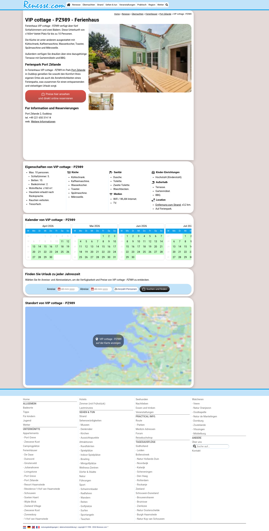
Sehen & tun (111, 4)
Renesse (76, 4)
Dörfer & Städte (87, 472)
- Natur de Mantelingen (204, 416)
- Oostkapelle (199, 412)
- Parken (140, 424)
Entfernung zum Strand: (168, 204)
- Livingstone (30, 471)
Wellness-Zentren (88, 467)
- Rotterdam (142, 480)
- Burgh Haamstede (146, 514)
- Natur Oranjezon (201, 408)
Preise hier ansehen (55, 96)
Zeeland (140, 489)
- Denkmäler (85, 429)
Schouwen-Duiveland (147, 493)
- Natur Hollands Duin (147, 459)
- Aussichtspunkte (89, 437)
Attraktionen (86, 442)
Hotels (83, 399)
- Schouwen (29, 493)
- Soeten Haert (31, 497)
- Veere (196, 403)
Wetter (160, 4)
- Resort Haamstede (34, 484)
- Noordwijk (142, 463)
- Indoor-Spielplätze (90, 454)
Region (152, 4)
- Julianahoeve (31, 467)
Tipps (26, 412)
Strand (100, 4)
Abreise (84, 289)
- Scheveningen (144, 471)
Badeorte (28, 407)
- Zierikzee (141, 506)
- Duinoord (28, 459)
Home (26, 399)
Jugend (27, 420)
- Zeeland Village (32, 506)
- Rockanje (141, 484)
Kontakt (196, 450)
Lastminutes (86, 408)
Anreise (51, 289)
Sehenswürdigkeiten (90, 420)
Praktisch (141, 4)
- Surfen (83, 510)
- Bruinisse (141, 501)
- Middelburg (199, 433)
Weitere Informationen (43, 121)
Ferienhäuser (30, 450)
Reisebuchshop (144, 437)
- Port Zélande (30, 480)
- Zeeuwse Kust (31, 441)
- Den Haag (142, 476)
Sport (82, 484)
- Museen (84, 424)
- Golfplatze (85, 506)
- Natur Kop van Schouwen (150, 518)
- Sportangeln (86, 514)
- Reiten (83, 502)
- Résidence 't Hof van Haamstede (41, 489)
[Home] (68, 4)
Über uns (197, 442)
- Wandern (84, 497)
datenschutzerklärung (68, 527)
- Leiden (140, 450)
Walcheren (198, 399)
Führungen (85, 480)
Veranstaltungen (127, 4)
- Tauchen (84, 519)
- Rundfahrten (86, 446)
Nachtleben (142, 403)
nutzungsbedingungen (49, 527)
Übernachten (89, 4)
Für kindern (29, 416)
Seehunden (142, 399)
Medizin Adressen (145, 429)
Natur (82, 476)
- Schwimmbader (88, 489)
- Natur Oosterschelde (148, 510)
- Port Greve (29, 437)
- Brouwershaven (145, 497)
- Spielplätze (86, 450)
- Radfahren (85, 493)
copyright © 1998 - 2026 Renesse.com (92, 527)
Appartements (31, 433)
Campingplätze (31, 446)
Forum (139, 433)
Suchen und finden (154, 289)
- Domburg (198, 420)
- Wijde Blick (29, 501)
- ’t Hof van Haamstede (35, 518)
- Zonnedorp (29, 514)
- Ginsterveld (30, 463)
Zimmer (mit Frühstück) (92, 403)
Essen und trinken (145, 408)
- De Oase (28, 454)
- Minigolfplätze (87, 463)
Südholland (142, 446)
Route (139, 420)
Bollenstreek (142, 454)
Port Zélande (78, 70)
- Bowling (84, 459)
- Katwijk (140, 467)
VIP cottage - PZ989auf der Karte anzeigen (108, 341)
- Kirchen (84, 433)
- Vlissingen (198, 429)
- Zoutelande (199, 425)
